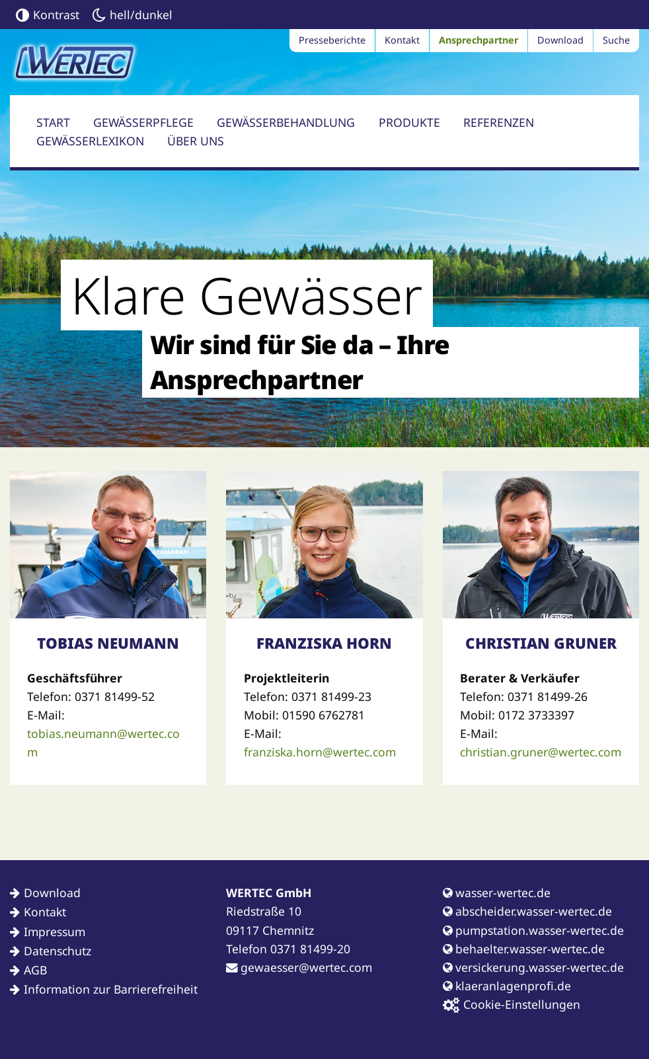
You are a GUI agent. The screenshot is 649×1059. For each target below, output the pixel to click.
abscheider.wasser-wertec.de (527, 911)
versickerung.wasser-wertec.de (533, 967)
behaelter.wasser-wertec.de (524, 949)
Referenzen (498, 122)
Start (53, 122)
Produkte (409, 122)
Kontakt (402, 40)
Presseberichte (332, 40)
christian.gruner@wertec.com (540, 752)
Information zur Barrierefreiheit (111, 989)
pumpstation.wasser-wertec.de (533, 930)
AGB (35, 970)
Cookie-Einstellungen (511, 1004)
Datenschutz (57, 951)
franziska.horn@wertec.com (320, 752)
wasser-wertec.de (497, 892)
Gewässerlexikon (90, 141)
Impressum (54, 931)
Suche (616, 40)
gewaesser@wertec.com (299, 967)
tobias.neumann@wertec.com (103, 742)
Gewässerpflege (143, 122)
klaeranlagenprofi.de (507, 986)
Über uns (195, 141)
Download (560, 40)
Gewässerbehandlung (286, 122)
